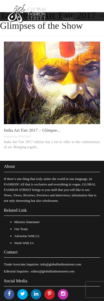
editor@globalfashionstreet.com (52, 271)
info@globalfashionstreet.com (60, 264)
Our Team (21, 229)
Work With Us (24, 243)
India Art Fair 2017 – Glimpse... (32, 130)
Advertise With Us (26, 236)
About (9, 166)
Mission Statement (26, 222)
